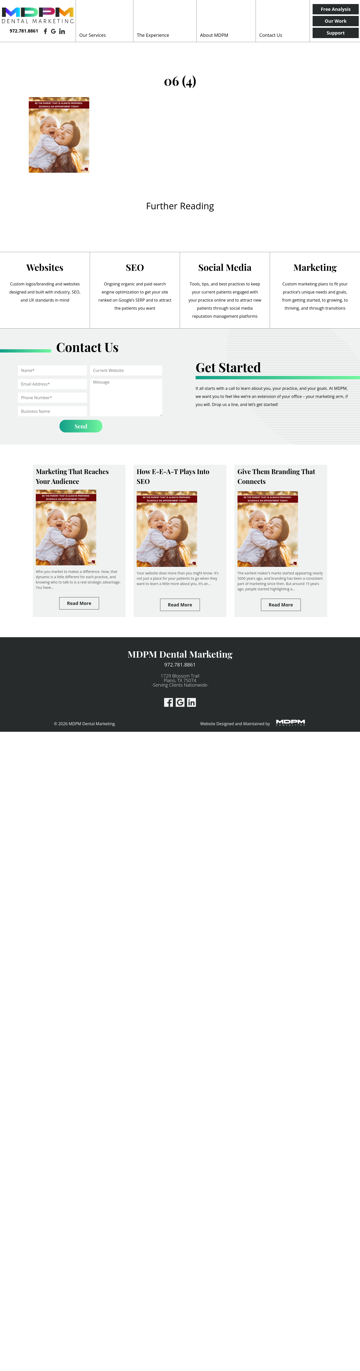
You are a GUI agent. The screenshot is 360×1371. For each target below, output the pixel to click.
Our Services (92, 35)
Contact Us (270, 35)
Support (336, 33)
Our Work (336, 21)
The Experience (153, 35)
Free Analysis (335, 9)
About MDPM (214, 35)
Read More (79, 603)
